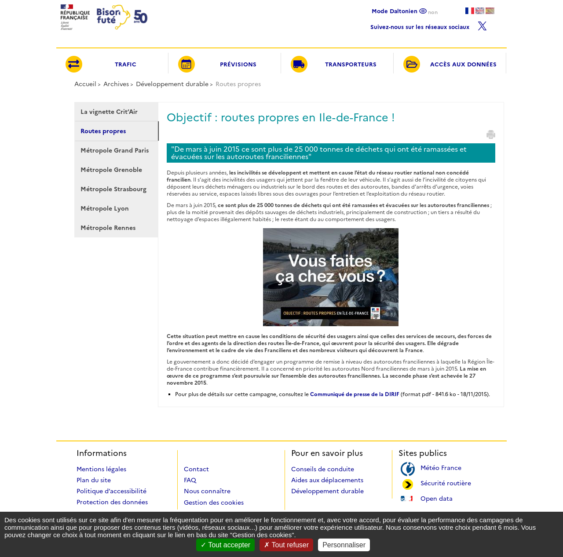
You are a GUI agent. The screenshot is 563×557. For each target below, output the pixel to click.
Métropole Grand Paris (114, 150)
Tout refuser (286, 545)
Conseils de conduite (322, 469)
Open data (436, 498)
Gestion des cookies (214, 502)
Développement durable (172, 84)
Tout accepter (225, 545)
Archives (116, 84)
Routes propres (103, 131)
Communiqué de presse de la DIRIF (354, 394)
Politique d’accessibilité (111, 491)
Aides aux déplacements (327, 480)
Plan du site (94, 480)
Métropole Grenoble (111, 170)
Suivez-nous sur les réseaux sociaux (428, 25)
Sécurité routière (445, 482)
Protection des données (112, 502)
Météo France (440, 467)
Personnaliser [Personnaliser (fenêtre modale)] (344, 545)
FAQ (190, 480)
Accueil (85, 84)
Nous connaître (207, 491)
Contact (196, 469)
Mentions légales (101, 469)
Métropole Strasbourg (113, 189)
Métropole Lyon (104, 208)
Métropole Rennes (107, 228)
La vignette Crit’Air (109, 112)
